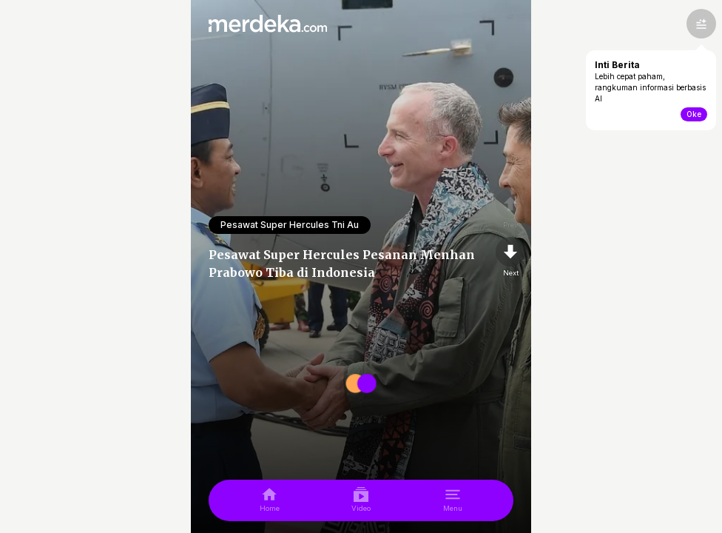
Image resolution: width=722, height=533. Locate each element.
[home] (270, 500)
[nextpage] (510, 257)
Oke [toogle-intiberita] (693, 114)
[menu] (452, 500)
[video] (361, 500)
